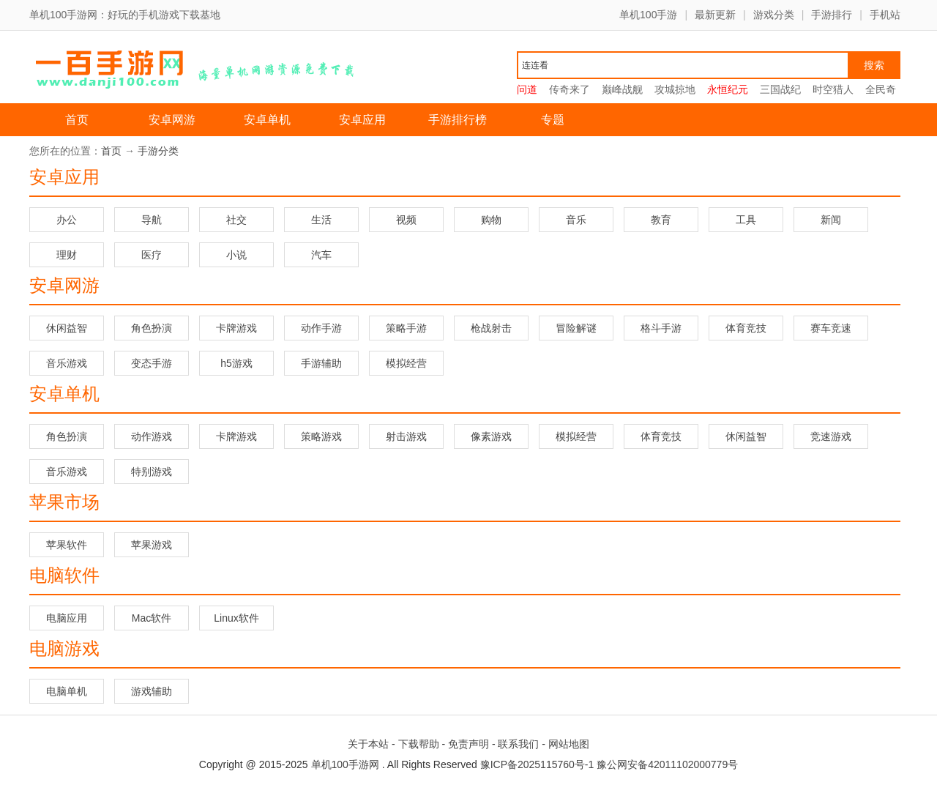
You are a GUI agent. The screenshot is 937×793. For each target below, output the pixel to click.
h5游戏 (236, 363)
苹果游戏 (151, 545)
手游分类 (158, 151)
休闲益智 (66, 328)
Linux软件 (236, 618)
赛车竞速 (830, 328)
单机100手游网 (345, 764)
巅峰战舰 (622, 89)
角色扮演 (151, 328)
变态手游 (151, 363)
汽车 (321, 255)
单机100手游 (648, 15)
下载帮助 (418, 744)
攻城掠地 (674, 89)
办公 (66, 220)
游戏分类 (773, 15)
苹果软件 (66, 545)
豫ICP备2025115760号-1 (537, 764)
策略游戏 (321, 436)
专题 (552, 119)
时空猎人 (833, 89)
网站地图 (568, 744)
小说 (236, 255)
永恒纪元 (727, 89)
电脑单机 (66, 691)
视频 (406, 220)
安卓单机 (267, 119)
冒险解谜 (576, 328)
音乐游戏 (66, 363)
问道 (527, 89)
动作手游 (321, 328)
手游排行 (831, 15)
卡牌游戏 (236, 328)
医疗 (151, 255)
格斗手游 (661, 328)
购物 (491, 220)
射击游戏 (406, 436)
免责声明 (468, 744)
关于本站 (368, 744)
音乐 (576, 220)
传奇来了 (569, 89)
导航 (151, 220)
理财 (66, 255)
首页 (77, 119)
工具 (746, 220)
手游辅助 (321, 363)
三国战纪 (780, 89)
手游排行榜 (457, 119)
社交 (236, 220)
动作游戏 (151, 436)
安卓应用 (362, 119)
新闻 (831, 220)
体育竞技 (745, 328)
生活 (321, 220)
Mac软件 (151, 618)
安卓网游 (172, 119)
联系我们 (518, 744)
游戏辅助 (151, 691)
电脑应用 (66, 618)
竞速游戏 (830, 436)
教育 (661, 220)
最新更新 (715, 15)
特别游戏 (151, 471)
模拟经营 (406, 363)
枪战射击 (491, 328)
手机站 (885, 15)
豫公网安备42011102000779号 (667, 764)
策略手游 (406, 328)
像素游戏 (491, 436)
